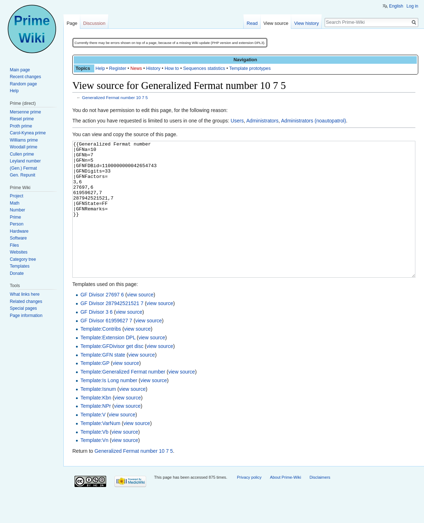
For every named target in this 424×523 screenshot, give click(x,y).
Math (14, 203)
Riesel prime (22, 118)
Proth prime (21, 126)
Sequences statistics (204, 68)
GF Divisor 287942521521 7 (111, 330)
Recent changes (25, 76)
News (136, 68)
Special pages (23, 308)
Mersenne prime (25, 112)
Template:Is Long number (108, 407)
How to (171, 68)
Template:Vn (94, 467)
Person (16, 224)
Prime (15, 217)
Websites (18, 252)
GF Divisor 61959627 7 (106, 347)
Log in (412, 6)
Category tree (23, 259)
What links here (25, 294)
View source (275, 23)
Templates (20, 266)
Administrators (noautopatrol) (313, 121)
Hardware (19, 231)
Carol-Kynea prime (28, 132)
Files (14, 245)
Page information (26, 315)
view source (140, 322)
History (153, 68)
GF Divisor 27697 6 (102, 322)
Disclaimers (320, 504)
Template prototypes (250, 68)
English (396, 6)
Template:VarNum (100, 450)
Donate (17, 273)
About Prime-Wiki (285, 504)
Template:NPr (95, 433)
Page (72, 23)
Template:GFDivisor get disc (111, 373)
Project (16, 195)
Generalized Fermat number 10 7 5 (115, 97)
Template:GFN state (102, 382)
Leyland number (25, 161)
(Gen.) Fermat (23, 168)
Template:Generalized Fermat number (122, 399)
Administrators (262, 121)
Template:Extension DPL (107, 364)
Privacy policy (249, 504)
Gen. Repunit (22, 175)
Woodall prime (23, 146)
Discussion (94, 23)
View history (306, 23)
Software (18, 238)
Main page (20, 69)
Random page (23, 83)
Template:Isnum (98, 416)
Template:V (92, 441)
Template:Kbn (95, 425)
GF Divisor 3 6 (96, 339)
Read (252, 23)
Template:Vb (94, 459)
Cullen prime (22, 154)
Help (100, 68)
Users (237, 121)
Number (17, 210)
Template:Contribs (100, 356)
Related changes (26, 301)
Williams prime (24, 140)
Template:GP (94, 390)
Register (117, 68)
